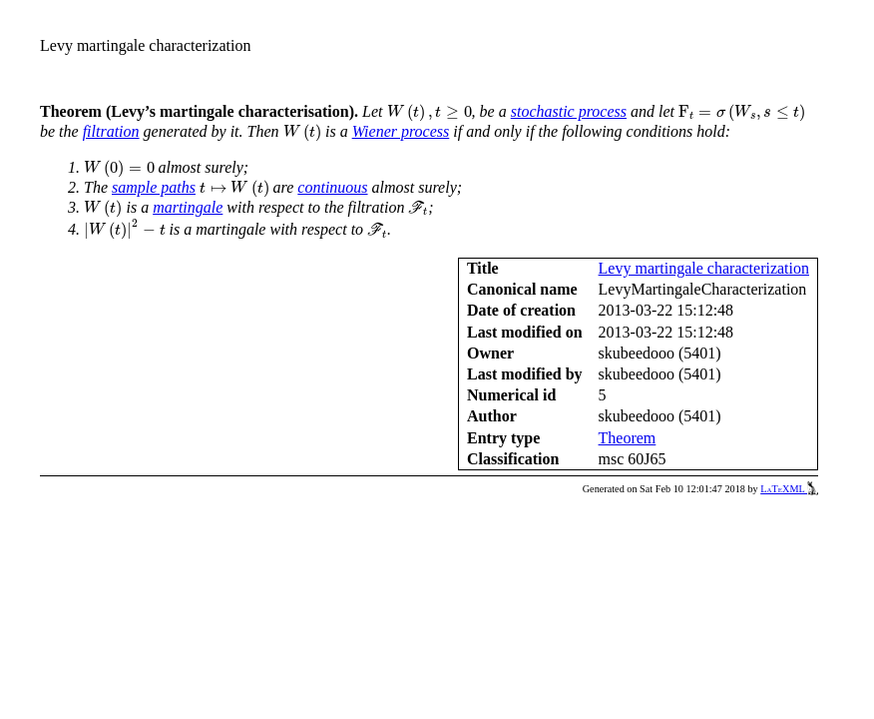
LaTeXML (789, 488)
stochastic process (569, 111)
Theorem (627, 437)
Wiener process (401, 131)
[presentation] (429, 113)
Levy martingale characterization (704, 268)
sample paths (154, 187)
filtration (111, 131)
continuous (332, 187)
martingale (187, 207)
